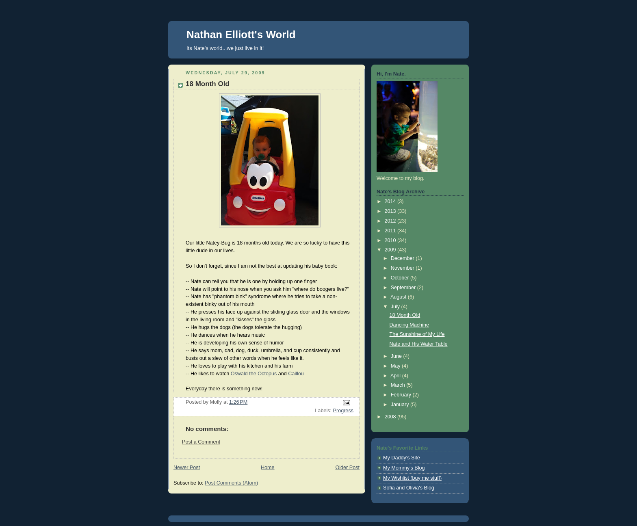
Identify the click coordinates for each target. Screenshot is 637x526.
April (396, 376)
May (396, 366)
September (404, 287)
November (403, 268)
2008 (391, 417)
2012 (391, 221)
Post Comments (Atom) (231, 483)
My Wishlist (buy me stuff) (412, 478)
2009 (391, 250)
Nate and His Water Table (419, 344)
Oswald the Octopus (254, 374)
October (400, 278)
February (402, 395)
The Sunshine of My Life (417, 334)
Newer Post (186, 467)
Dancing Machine (409, 325)
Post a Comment (201, 442)
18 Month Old (405, 315)
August (399, 297)
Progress (343, 410)
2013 (391, 211)
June (397, 356)
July (396, 307)
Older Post (347, 467)
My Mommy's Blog (404, 468)
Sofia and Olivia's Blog (408, 488)
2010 (391, 240)
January (400, 404)
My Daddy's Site (401, 458)
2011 (391, 231)
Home (268, 467)
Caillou (296, 374)
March (399, 385)
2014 (391, 201)
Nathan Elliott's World (241, 34)
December (403, 258)
